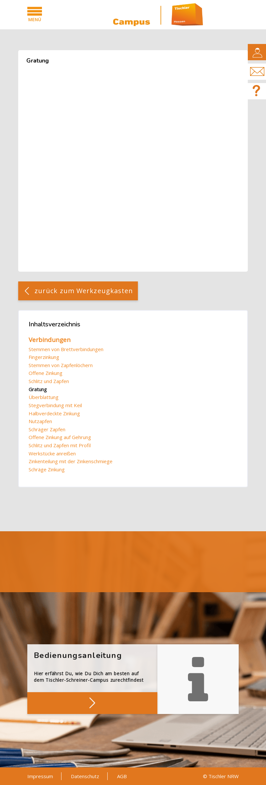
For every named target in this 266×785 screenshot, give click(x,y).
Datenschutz (85, 776)
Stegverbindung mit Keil (55, 405)
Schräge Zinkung (47, 469)
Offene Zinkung (45, 373)
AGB (122, 776)
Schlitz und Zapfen (49, 381)
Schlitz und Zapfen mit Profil (60, 445)
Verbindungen (50, 339)
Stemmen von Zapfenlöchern (61, 365)
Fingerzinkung (44, 357)
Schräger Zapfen (47, 429)
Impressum (40, 776)
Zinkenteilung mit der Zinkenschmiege (71, 461)
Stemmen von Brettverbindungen (66, 349)
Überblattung (44, 397)
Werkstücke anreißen (52, 453)
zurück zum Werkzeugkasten (83, 290)
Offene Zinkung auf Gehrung (60, 437)
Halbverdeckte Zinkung (54, 413)
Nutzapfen (40, 421)
